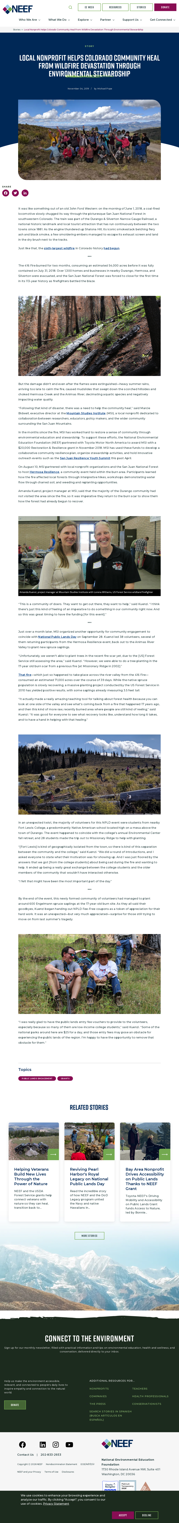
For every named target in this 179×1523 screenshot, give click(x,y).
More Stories (89, 1236)
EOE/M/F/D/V (88, 1464)
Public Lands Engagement (37, 1078)
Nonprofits (99, 1388)
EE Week (89, 7)
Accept (123, 1515)
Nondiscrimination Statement (61, 1464)
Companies (98, 1396)
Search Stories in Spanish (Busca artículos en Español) (111, 1415)
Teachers (140, 1388)
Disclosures (68, 1472)
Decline (146, 1515)
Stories (141, 7)
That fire (24, 674)
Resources (115, 7)
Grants (65, 1078)
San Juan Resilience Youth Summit (85, 458)
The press (98, 1403)
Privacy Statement (56, 1503)
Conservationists (146, 1403)
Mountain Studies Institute (86, 413)
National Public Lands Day (57, 637)
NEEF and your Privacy (29, 1472)
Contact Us (25, 1454)
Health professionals (150, 1396)
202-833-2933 (51, 1454)
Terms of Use (51, 1472)
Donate (165, 7)
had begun (111, 248)
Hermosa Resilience (44, 472)
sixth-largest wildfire (59, 248)
